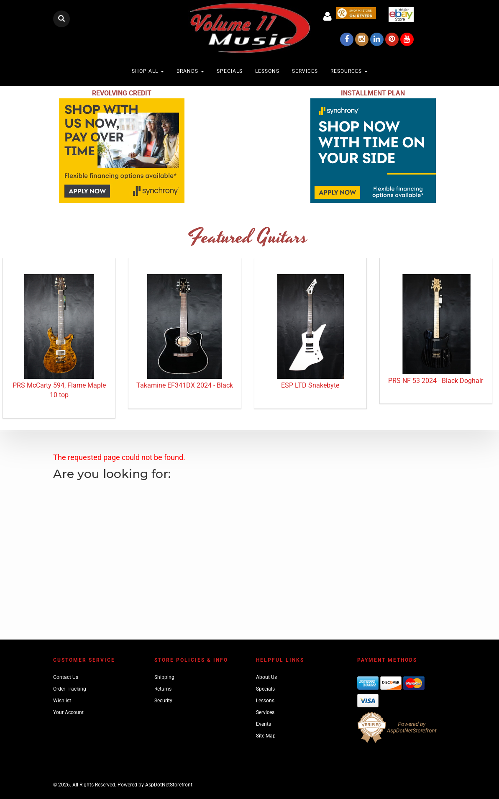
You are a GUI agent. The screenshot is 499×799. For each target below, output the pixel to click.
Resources (349, 71)
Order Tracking (69, 689)
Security (163, 701)
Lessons (267, 71)
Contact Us (65, 677)
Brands (190, 71)
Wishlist (62, 701)
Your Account (68, 712)
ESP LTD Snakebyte (310, 385)
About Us (266, 677)
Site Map (266, 736)
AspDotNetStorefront (168, 785)
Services (305, 71)
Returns (162, 689)
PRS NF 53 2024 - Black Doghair (435, 381)
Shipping (164, 677)
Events (263, 724)
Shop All (148, 71)
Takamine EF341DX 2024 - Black (184, 385)
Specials (230, 71)
